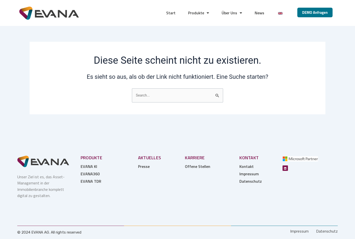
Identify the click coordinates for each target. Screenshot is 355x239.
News (259, 13)
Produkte (198, 12)
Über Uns (232, 12)
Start (171, 13)
